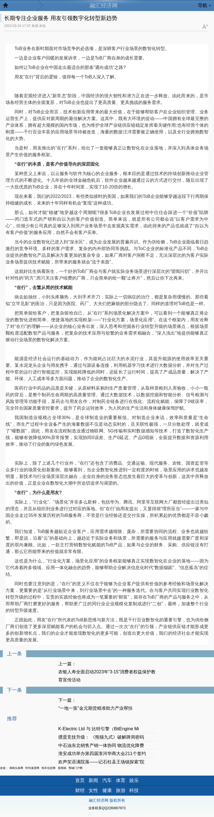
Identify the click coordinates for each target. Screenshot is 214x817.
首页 (80, 780)
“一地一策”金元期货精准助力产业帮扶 (95, 708)
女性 (93, 790)
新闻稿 (62, 767)
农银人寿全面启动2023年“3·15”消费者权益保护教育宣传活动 (106, 675)
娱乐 (134, 780)
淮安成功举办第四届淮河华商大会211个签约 (102, 753)
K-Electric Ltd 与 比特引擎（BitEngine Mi (98, 728)
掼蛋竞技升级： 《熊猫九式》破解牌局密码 (101, 737)
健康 (107, 790)
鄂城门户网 (75, 767)
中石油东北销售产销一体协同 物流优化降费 (101, 745)
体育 (120, 780)
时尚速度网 (32, 767)
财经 (80, 790)
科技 (134, 790)
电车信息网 (48, 767)
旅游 (120, 790)
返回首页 (8, 7)
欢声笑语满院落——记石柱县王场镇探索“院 (101, 761)
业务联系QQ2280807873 (106, 808)
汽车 (107, 780)
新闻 (93, 780)
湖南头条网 (16, 767)
